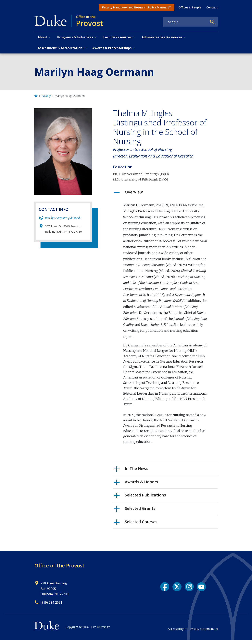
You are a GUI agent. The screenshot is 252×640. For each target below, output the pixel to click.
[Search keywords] (185, 22)
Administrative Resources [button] (162, 37)
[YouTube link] (201, 586)
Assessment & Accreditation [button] (60, 48)
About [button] (42, 37)
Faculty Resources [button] (117, 37)
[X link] (177, 586)
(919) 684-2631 (51, 602)
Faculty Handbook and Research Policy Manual (134, 7)
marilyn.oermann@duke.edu (63, 218)
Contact (212, 7)
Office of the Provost (59, 565)
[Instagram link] (189, 586)
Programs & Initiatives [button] (75, 37)
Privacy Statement (202, 629)
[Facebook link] (164, 586)
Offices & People (189, 7)
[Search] (212, 22)
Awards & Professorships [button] (112, 48)
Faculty (46, 96)
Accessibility (175, 629)
